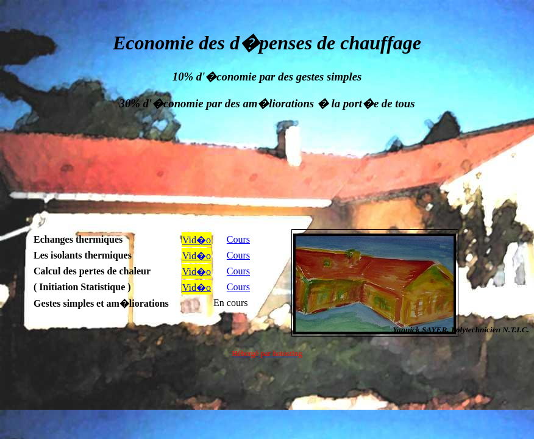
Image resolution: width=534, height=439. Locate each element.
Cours (238, 239)
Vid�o (196, 240)
